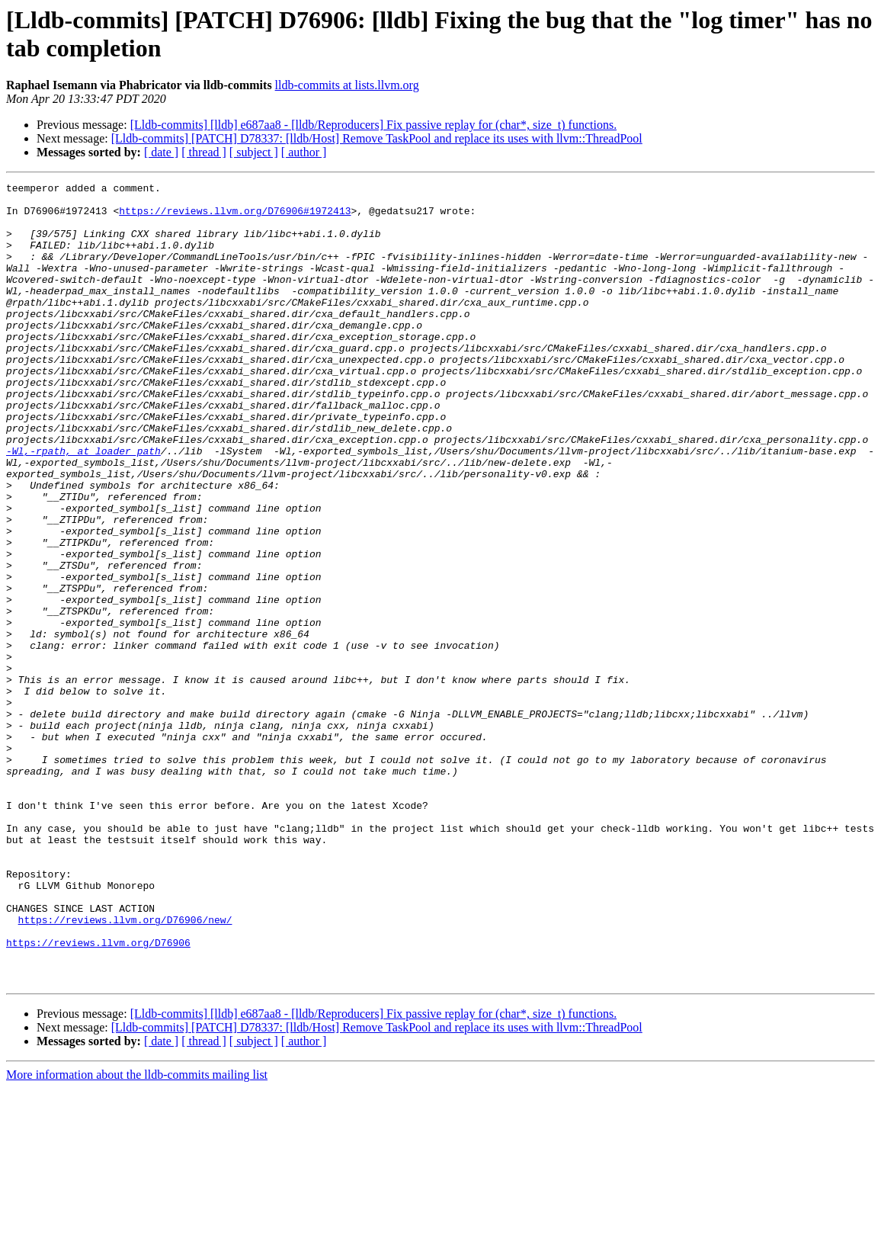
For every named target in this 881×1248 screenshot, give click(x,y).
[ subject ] (253, 152)
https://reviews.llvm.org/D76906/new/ (125, 1068)
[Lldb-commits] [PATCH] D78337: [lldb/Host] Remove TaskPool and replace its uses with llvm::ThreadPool (376, 138)
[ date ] (161, 152)
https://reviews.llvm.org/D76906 (98, 1095)
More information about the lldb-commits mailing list (137, 1234)
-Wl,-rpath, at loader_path (83, 505)
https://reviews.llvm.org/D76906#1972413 (235, 217)
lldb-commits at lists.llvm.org (347, 85)
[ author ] (304, 152)
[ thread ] (203, 152)
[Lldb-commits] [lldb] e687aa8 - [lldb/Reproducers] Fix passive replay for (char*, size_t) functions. (373, 124)
